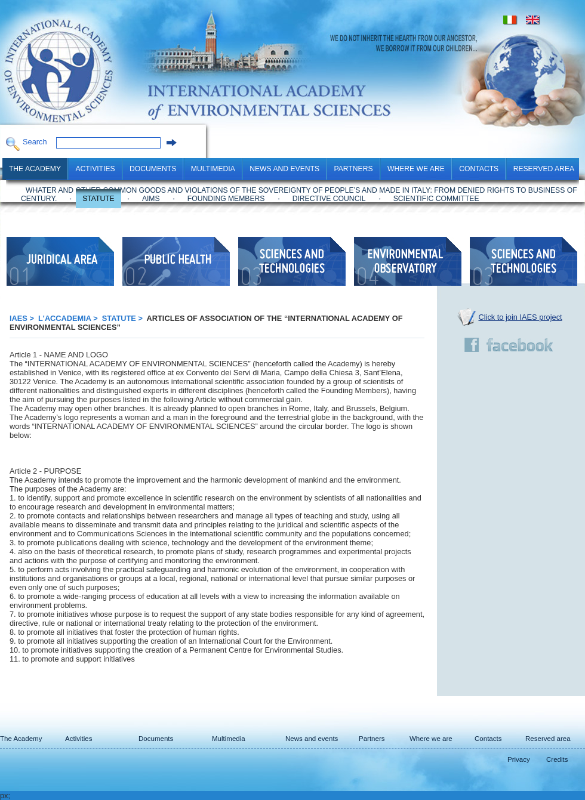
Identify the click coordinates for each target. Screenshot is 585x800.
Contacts (478, 169)
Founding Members (226, 198)
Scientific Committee (436, 198)
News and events (284, 169)
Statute (98, 198)
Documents (153, 169)
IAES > (23, 318)
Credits (557, 759)
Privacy (518, 759)
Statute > (123, 318)
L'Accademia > (69, 318)
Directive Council (329, 198)
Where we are (416, 169)
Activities (95, 169)
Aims (151, 198)
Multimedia (213, 169)
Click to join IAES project (520, 317)
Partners (353, 169)
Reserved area (543, 169)
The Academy (35, 169)
